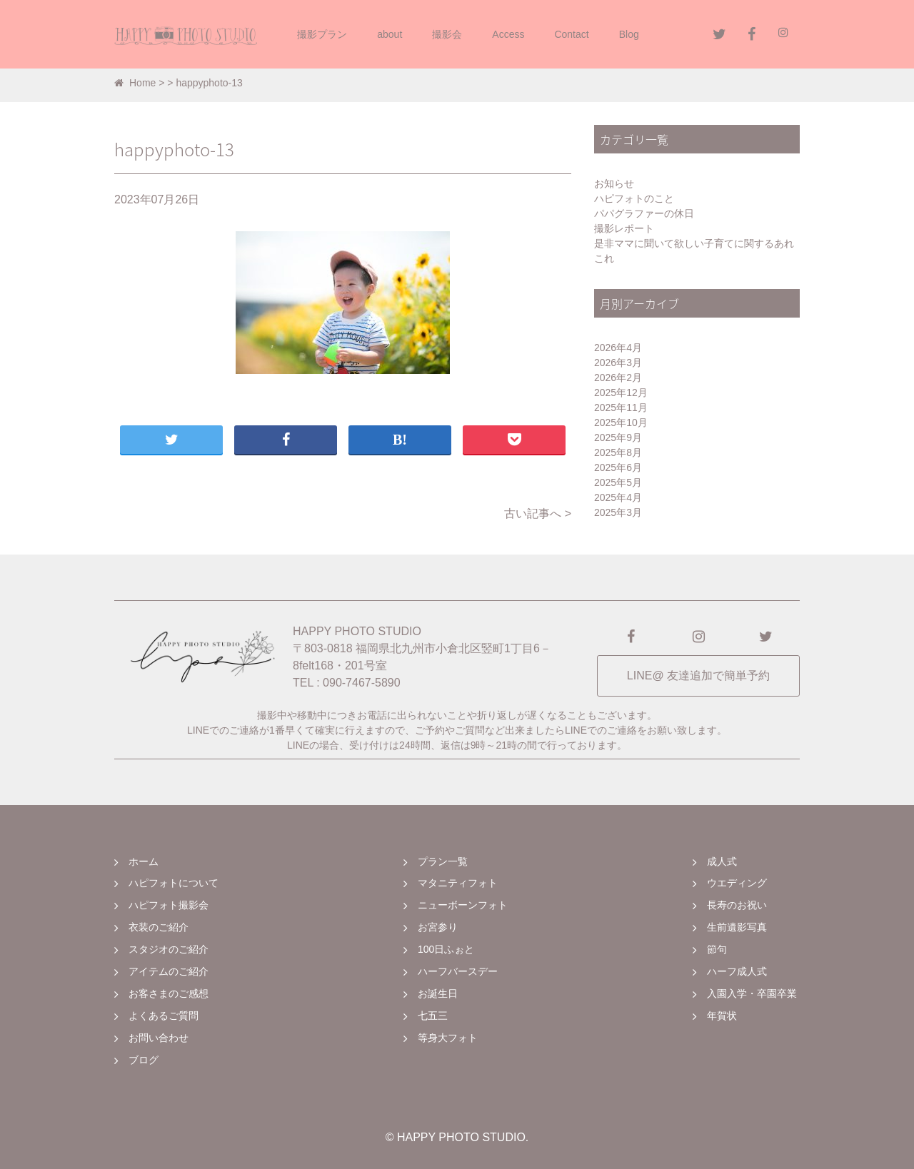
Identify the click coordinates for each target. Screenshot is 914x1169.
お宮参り (438, 927)
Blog (629, 34)
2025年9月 (618, 437)
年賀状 (722, 1015)
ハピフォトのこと (634, 198)
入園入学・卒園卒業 (752, 993)
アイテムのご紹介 (169, 971)
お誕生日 (438, 993)
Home (135, 82)
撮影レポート (624, 228)
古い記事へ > (537, 513)
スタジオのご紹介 (169, 949)
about (389, 34)
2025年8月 (618, 452)
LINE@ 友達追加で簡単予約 (698, 675)
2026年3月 (618, 362)
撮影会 (447, 34)
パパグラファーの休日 (644, 213)
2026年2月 (618, 377)
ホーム (144, 861)
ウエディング (737, 883)
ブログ (144, 1060)
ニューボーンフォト (463, 905)
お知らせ (614, 183)
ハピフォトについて (174, 883)
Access (508, 34)
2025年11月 (621, 407)
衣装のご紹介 (159, 927)
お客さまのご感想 (169, 993)
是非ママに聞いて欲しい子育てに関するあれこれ (694, 251)
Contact (571, 34)
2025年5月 (618, 482)
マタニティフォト (458, 883)
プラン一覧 (443, 861)
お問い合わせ (159, 1037)
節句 (717, 949)
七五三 (433, 1015)
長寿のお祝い (737, 905)
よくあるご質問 (164, 1015)
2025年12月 (621, 392)
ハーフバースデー (458, 971)
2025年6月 (618, 467)
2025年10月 (621, 422)
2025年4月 (618, 497)
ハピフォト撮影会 (169, 905)
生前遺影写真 (737, 927)
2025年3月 (618, 512)
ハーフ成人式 (737, 971)
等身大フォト (448, 1037)
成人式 (722, 861)
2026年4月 (618, 347)
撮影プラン (322, 34)
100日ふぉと (446, 949)
